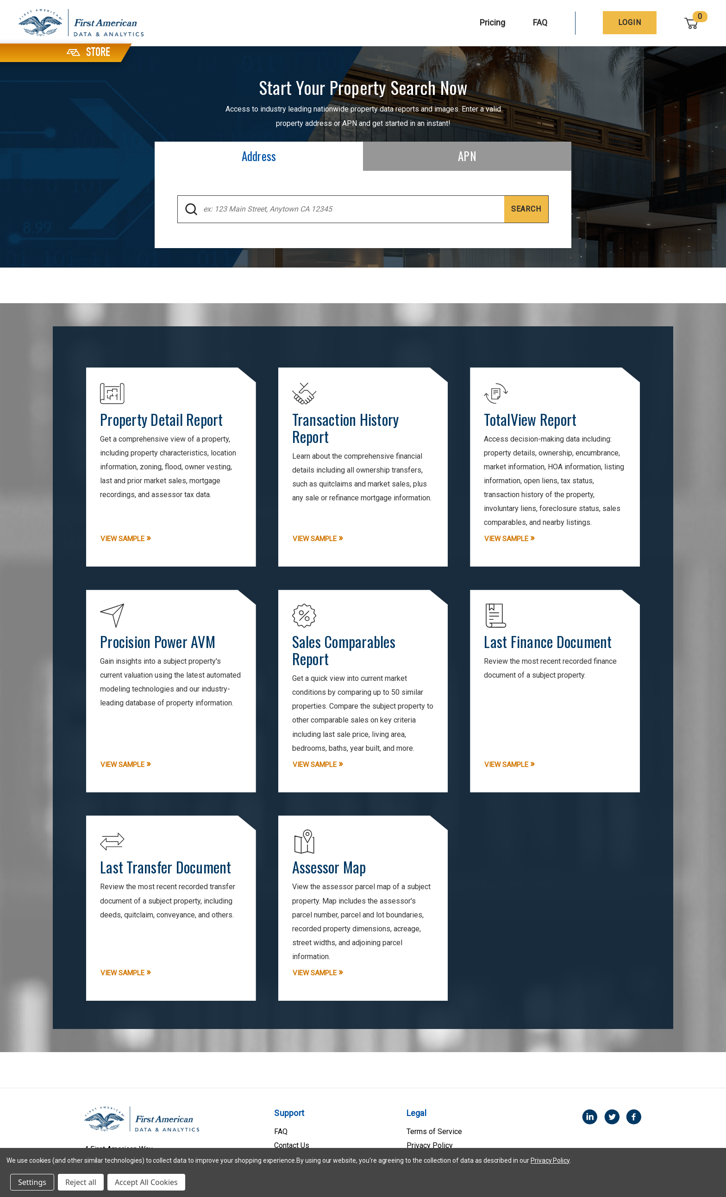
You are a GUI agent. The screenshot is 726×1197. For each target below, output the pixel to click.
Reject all (80, 1182)
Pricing (493, 22)
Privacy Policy (550, 1160)
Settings (32, 1182)
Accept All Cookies (146, 1182)
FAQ (540, 22)
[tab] (259, 156)
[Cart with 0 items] (692, 22)
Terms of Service (434, 1140)
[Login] (630, 22)
